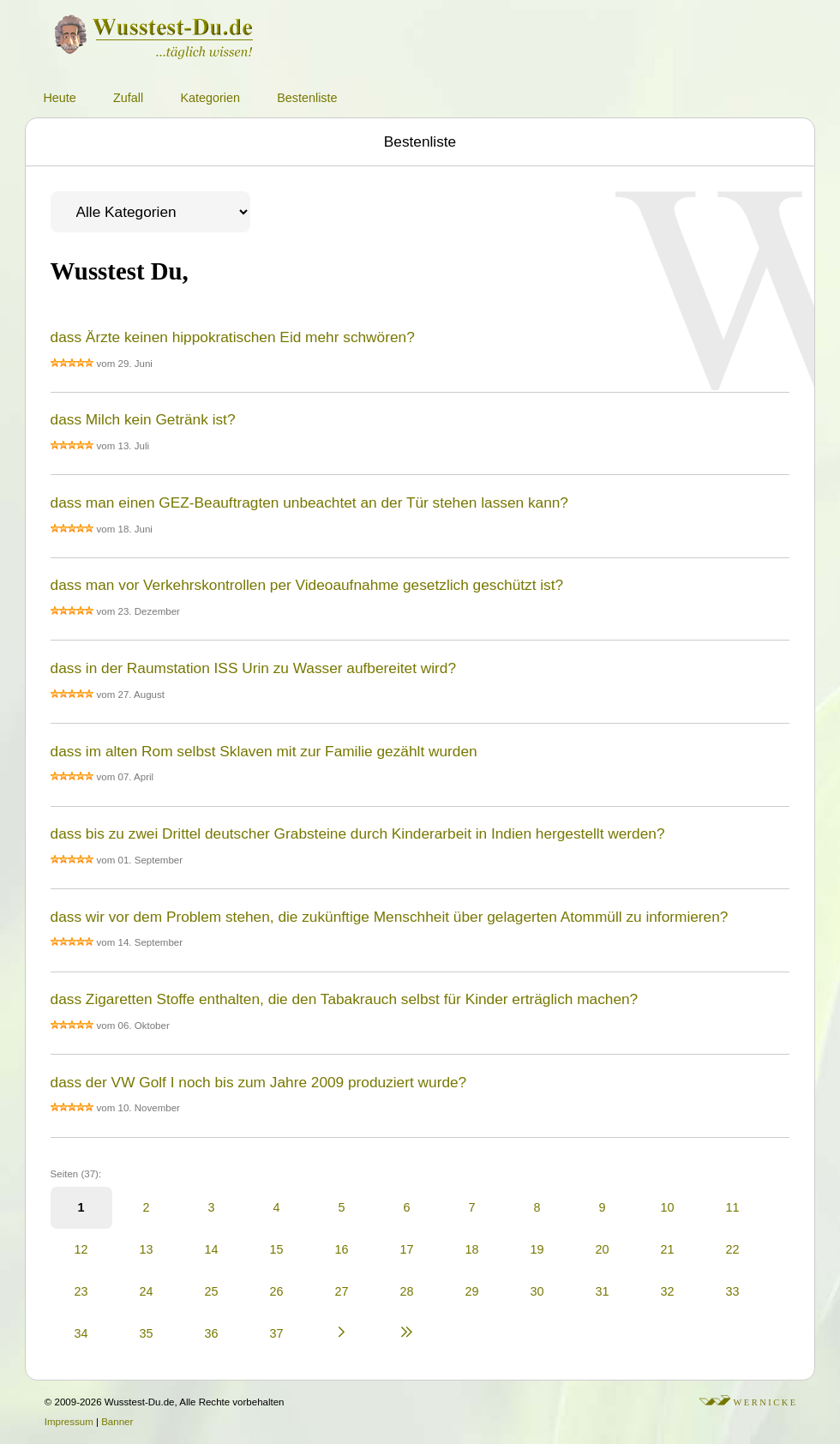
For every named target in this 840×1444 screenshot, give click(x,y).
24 (146, 1291)
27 (342, 1291)
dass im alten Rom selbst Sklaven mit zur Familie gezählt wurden (264, 751)
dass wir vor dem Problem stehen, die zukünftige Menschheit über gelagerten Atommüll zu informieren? (390, 916)
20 (602, 1249)
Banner (117, 1422)
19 (537, 1249)
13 (146, 1249)
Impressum (69, 1422)
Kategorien (210, 98)
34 (81, 1333)
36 (212, 1333)
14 (212, 1249)
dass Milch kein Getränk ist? (143, 419)
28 (407, 1291)
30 (537, 1291)
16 (342, 1249)
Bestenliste (307, 98)
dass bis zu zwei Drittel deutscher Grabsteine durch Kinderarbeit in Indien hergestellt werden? (358, 833)
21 (668, 1249)
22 (733, 1249)
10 (668, 1207)
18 (472, 1249)
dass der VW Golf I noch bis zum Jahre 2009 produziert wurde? (259, 1082)
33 (733, 1291)
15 (277, 1249)
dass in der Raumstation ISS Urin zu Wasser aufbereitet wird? (253, 668)
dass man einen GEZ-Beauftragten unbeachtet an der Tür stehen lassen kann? (309, 502)
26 (277, 1291)
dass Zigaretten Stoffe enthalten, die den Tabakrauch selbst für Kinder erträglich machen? (345, 999)
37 (277, 1333)
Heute (59, 98)
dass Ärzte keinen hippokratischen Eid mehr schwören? (233, 337)
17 (407, 1249)
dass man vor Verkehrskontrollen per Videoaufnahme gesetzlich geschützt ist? (307, 584)
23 (81, 1291)
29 (472, 1291)
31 (602, 1291)
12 (81, 1249)
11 (733, 1207)
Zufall (128, 98)
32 (668, 1291)
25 (212, 1291)
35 (146, 1333)
